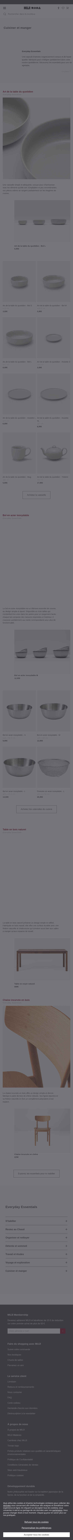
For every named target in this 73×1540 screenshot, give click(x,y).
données (7, 1505)
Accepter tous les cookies (36, 1534)
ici (45, 1512)
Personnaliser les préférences (36, 1527)
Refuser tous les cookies (36, 1521)
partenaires (57, 1510)
